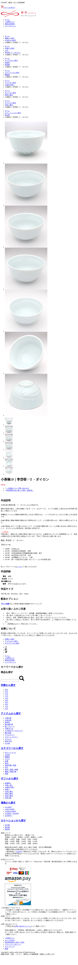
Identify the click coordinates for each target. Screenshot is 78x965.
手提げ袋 (8, 798)
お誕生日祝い (10, 85)
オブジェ (8, 739)
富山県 (7, 115)
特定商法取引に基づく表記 (14, 942)
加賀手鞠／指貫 (10, 765)
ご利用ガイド (10, 22)
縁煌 (6, 949)
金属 (6, 761)
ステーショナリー (11, 737)
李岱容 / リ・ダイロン (13, 52)
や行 (6, 704)
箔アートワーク (10, 752)
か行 (6, 692)
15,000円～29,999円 (12, 813)
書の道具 (8, 733)
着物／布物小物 (10, 771)
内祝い (7, 789)
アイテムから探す (11, 60)
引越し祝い (9, 785)
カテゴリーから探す (12, 73)
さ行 (6, 694)
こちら (19, 566)
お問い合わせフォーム (23, 926)
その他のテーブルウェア (14, 731)
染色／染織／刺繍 (11, 769)
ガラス (7, 759)
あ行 (6, 690)
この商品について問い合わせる (17, 488)
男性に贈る (9, 95)
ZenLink (19, 851)
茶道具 (7, 62)
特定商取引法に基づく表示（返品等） (20, 490)
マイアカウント (10, 26)
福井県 (7, 829)
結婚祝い (8, 783)
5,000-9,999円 (9, 809)
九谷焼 (7, 755)
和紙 (6, 774)
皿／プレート (10, 726)
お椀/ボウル (9, 728)
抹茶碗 (7, 65)
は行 (6, 700)
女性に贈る (9, 105)
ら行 (6, 50)
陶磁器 (7, 75)
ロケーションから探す (13, 113)
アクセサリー (10, 735)
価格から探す (10, 38)
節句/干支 (8, 741)
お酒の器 (8, 718)
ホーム (7, 20)
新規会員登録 (10, 24)
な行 (6, 698)
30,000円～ (9, 816)
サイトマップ (10, 946)
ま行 (6, 702)
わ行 (6, 709)
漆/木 (7, 763)
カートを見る (8, 7)
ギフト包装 (5, 604)
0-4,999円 (8, 807)
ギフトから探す (10, 83)
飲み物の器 (9, 724)
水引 (6, 767)
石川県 (7, 825)
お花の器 (8, 720)
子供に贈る (9, 791)
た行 (6, 696)
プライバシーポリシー (13, 944)
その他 (7, 743)
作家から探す (10, 48)
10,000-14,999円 (10, 40)
